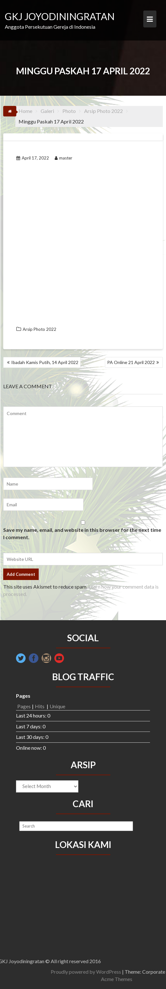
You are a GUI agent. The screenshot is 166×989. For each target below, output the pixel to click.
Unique (57, 706)
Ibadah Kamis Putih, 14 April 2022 (44, 362)
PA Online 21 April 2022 (131, 362)
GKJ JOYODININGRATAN (60, 16)
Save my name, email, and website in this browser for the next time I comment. (82, 533)
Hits (40, 706)
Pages (24, 706)
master (63, 157)
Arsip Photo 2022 (39, 329)
